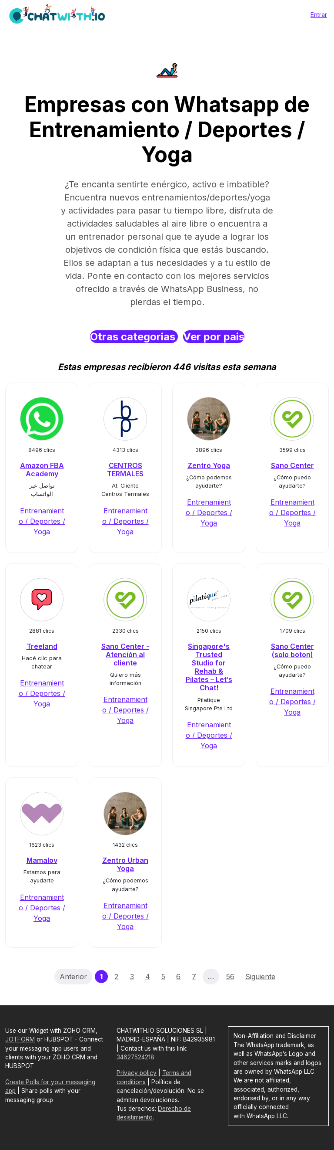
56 (230, 976)
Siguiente (260, 976)
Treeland (42, 646)
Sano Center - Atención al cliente (125, 654)
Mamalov (42, 860)
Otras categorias (134, 336)
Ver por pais (213, 336)
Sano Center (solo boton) (292, 650)
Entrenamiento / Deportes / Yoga (42, 521)
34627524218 (135, 1057)
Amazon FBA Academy (42, 469)
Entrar (319, 14)
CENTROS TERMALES (125, 469)
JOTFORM (20, 1039)
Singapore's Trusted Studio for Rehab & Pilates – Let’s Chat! (209, 667)
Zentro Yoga (208, 465)
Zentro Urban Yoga (125, 864)
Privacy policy (137, 1072)
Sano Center (292, 465)
